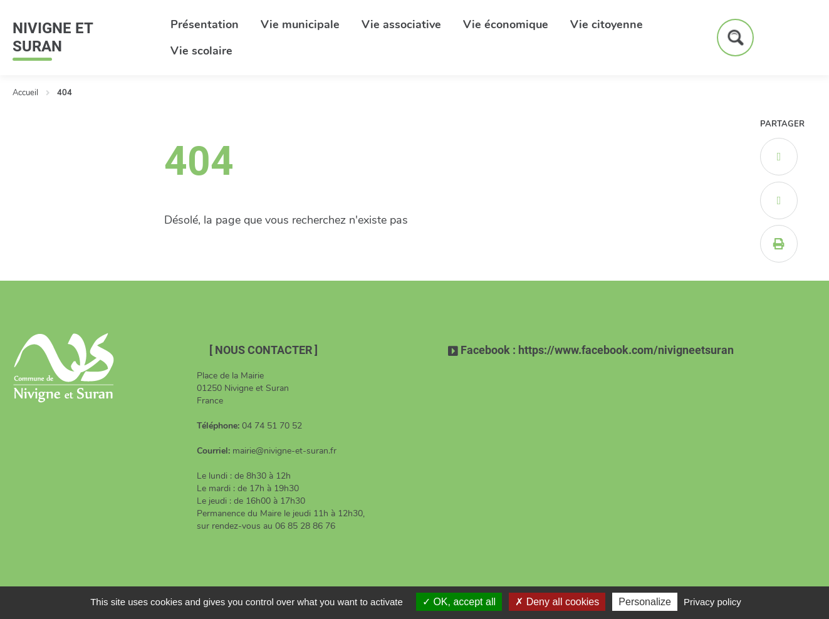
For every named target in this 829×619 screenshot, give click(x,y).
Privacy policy (712, 601)
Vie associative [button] (401, 24)
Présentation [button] (204, 24)
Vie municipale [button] (300, 24)
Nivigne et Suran (53, 37)
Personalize (644, 601)
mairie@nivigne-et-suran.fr (284, 451)
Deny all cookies (557, 601)
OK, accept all (459, 601)
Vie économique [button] (505, 24)
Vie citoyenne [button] (606, 24)
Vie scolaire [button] (201, 51)
